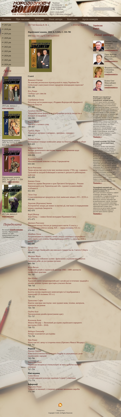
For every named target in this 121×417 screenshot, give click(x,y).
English (96, 28)
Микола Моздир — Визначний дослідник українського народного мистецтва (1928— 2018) (55, 322)
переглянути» (8, 108)
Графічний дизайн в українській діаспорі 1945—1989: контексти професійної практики (54, 269)
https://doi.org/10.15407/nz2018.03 (45, 36)
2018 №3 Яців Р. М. (81, 25)
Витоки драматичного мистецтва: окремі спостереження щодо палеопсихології (53, 150)
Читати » (97, 137)
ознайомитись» (111, 50)
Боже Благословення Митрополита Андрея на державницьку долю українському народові (55, 353)
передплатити (16, 230)
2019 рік (7, 34)
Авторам (39, 19)
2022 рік (7, 47)
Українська (98, 25)
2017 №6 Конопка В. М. (37, 25)
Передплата (60, 410)
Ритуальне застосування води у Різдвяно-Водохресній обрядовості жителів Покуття (55, 102)
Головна (6, 19)
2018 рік (7, 29)
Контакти (72, 19)
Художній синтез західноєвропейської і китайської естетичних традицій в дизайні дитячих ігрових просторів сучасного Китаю (58, 280)
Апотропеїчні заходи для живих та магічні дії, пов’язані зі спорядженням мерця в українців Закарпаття (58, 205)
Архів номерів (90, 19)
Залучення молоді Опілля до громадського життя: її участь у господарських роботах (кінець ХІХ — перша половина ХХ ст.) (54, 225)
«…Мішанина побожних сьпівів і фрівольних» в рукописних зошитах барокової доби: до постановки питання (56, 258)
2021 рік (7, 42)
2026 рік (7, 64)
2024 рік (7, 56)
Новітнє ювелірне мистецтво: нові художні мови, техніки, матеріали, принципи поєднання (56, 302)
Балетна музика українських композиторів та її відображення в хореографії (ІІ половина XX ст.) (54, 291)
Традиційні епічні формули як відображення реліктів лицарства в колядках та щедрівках (55, 113)
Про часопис (23, 19)
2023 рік (7, 51)
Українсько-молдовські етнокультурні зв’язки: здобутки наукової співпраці (54, 364)
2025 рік (7, 60)
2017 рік (7, 25)
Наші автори (55, 19)
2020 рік (7, 38)
